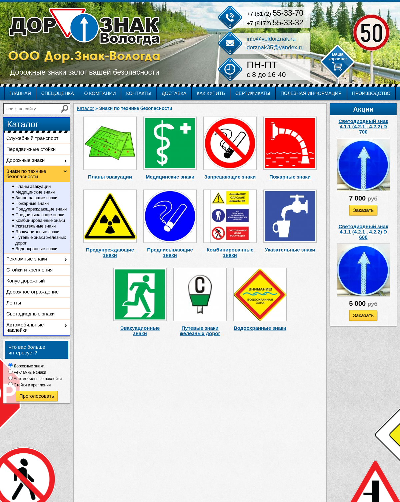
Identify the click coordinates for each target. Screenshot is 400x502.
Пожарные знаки (32, 203)
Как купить (211, 93)
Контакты (138, 93)
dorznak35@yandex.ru (275, 47)
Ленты (13, 302)
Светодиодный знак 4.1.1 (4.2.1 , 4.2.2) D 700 (363, 126)
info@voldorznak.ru (271, 39)
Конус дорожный (25, 280)
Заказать (363, 210)
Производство (371, 93)
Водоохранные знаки (36, 248)
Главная (20, 93)
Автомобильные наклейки (25, 327)
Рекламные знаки (26, 258)
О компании (100, 93)
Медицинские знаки (35, 192)
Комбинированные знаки (40, 220)
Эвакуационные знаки (37, 231)
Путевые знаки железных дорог (40, 240)
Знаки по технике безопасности (26, 173)
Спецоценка (57, 93)
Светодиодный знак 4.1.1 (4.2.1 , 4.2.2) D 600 (363, 232)
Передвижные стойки (31, 149)
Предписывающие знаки (39, 214)
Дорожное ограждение (32, 291)
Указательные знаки (35, 226)
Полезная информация (311, 93)
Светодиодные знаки (30, 313)
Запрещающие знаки (36, 197)
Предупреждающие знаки (41, 209)
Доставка (174, 93)
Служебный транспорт (32, 138)
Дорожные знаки (25, 160)
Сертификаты (252, 93)
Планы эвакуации (33, 186)
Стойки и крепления (29, 269)
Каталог (85, 108)
